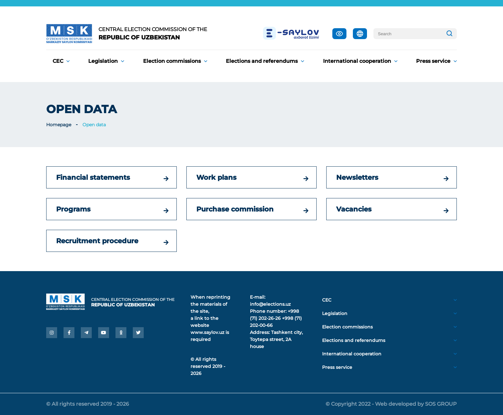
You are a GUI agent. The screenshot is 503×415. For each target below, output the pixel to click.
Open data (94, 125)
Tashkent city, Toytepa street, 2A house (276, 339)
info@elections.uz (270, 304)
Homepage (58, 125)
